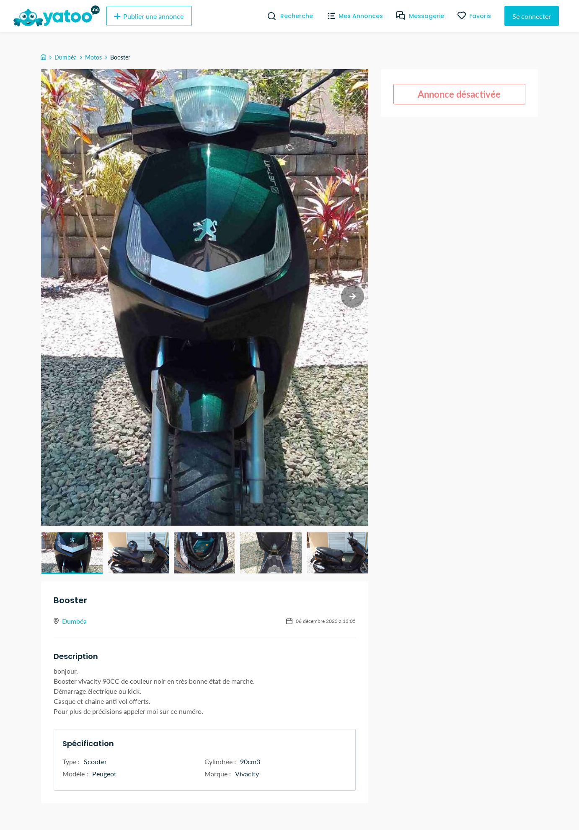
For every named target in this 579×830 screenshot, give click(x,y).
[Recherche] (268, 16)
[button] (72, 553)
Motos (93, 57)
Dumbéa (65, 57)
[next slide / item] (352, 296)
